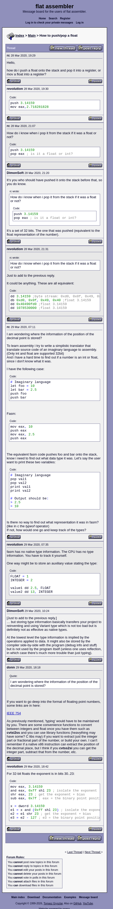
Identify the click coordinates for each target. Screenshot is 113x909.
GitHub (77, 903)
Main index (18, 897)
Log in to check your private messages (49, 22)
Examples (70, 897)
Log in (80, 22)
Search (53, 18)
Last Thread (75, 852)
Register (65, 18)
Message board (88, 897)
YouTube (88, 903)
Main (32, 35)
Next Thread (93, 852)
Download (34, 897)
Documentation (52, 897)
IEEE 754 (14, 713)
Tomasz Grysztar (53, 903)
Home (42, 18)
